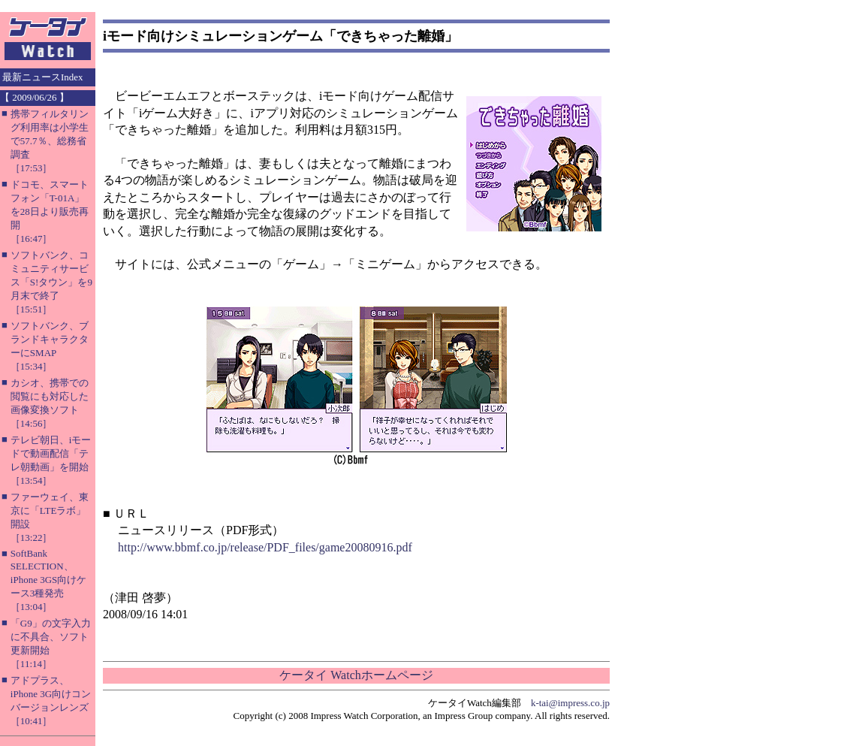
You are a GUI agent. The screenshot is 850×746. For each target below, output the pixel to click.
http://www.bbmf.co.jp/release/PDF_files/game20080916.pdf (265, 547)
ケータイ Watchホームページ (356, 675)
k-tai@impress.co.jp (570, 702)
